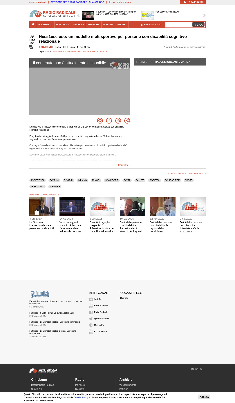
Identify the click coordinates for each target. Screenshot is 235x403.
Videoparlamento (127, 385)
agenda (121, 24)
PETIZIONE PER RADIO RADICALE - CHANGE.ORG (77, 2)
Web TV (97, 299)
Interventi (142, 62)
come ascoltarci (37, 2)
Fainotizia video (101, 331)
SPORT (188, 180)
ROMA (127, 180)
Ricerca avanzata (152, 24)
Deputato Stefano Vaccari (94, 51)
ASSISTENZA (37, 180)
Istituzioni (124, 389)
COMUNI (54, 180)
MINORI (96, 180)
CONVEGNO (45, 47)
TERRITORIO (37, 186)
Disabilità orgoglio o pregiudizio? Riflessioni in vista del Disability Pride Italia (102, 227)
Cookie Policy (81, 397)
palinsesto (45, 24)
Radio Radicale (101, 305)
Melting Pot (99, 325)
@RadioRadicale (101, 318)
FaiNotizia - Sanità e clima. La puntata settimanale (51, 313)
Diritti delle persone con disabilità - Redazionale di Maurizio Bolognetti (131, 227)
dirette (108, 24)
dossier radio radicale (120, 2)
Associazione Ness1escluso (67, 51)
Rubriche (124, 298)
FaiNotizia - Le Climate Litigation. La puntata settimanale (54, 322)
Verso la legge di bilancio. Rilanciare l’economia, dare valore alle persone (70, 227)
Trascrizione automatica (171, 61)
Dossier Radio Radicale (42, 385)
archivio (78, 24)
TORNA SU (196, 369)
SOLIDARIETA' (172, 180)
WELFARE (55, 186)
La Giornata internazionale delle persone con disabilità (41, 225)
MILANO (82, 180)
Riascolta (79, 389)
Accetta (204, 396)
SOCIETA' (154, 180)
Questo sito (36, 389)
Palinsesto (80, 385)
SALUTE (140, 180)
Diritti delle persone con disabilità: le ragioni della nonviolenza (161, 227)
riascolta (62, 24)
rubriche (93, 24)
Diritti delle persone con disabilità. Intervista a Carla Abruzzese (191, 227)
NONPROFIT (111, 180)
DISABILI (68, 180)
